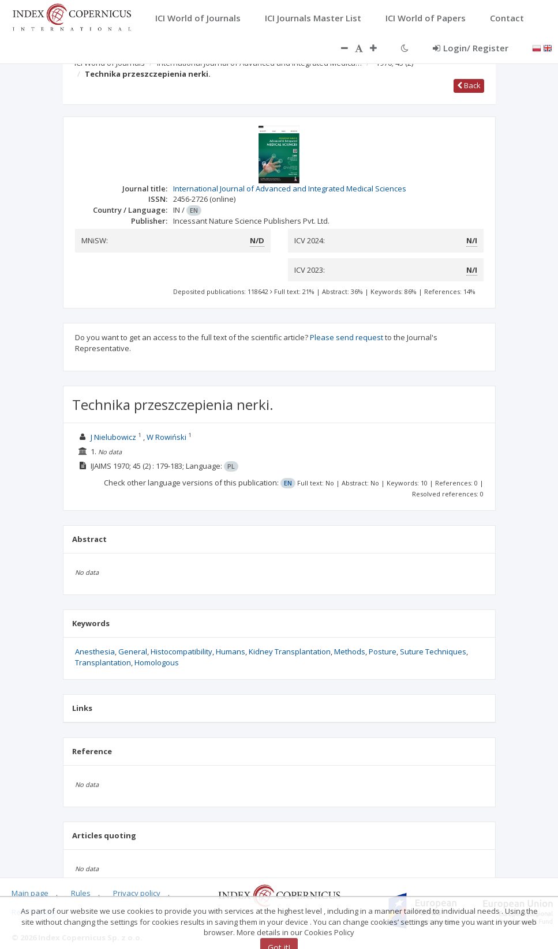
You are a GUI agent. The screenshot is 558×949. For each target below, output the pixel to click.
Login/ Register (470, 48)
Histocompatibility (181, 651)
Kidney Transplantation (290, 651)
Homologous (156, 662)
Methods (349, 651)
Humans (230, 651)
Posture (382, 651)
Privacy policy (136, 893)
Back (469, 85)
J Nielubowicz (113, 437)
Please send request (346, 337)
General (132, 651)
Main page (30, 893)
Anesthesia (95, 651)
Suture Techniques (433, 651)
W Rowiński (166, 437)
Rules (81, 893)
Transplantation (103, 662)
